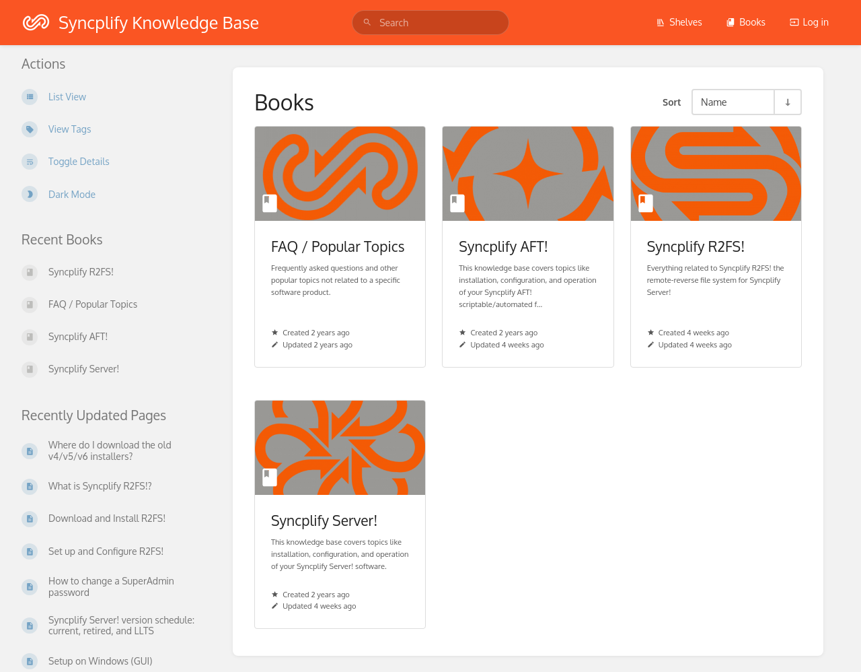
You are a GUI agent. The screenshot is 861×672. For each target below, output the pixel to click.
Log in (809, 22)
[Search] (367, 22)
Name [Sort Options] (714, 102)
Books (745, 22)
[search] (430, 22)
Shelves (679, 22)
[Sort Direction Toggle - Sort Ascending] (787, 102)
